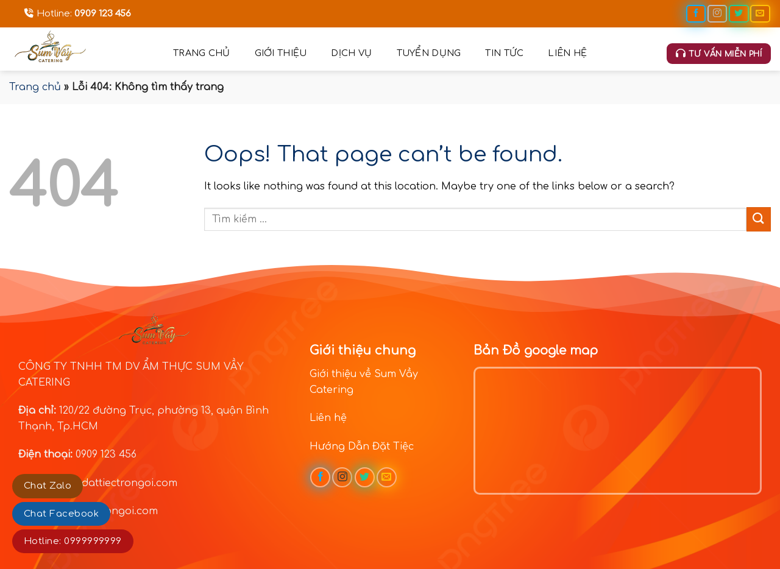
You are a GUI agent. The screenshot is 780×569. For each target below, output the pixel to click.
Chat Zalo (47, 486)
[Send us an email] (760, 14)
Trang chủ (201, 53)
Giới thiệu (281, 53)
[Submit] (758, 219)
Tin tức (504, 53)
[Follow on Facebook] (696, 14)
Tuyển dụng (429, 53)
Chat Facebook (61, 514)
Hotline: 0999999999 (73, 541)
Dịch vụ (351, 53)
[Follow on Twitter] (738, 14)
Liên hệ (567, 53)
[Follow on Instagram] (717, 14)
